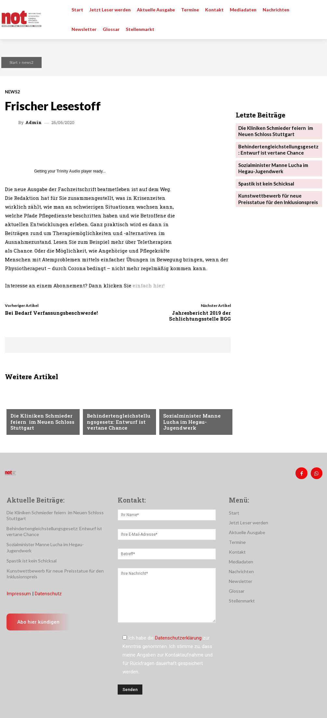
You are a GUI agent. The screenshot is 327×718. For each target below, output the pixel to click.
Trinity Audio (68, 171)
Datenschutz (48, 592)
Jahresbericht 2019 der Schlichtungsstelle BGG (200, 316)
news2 (27, 62)
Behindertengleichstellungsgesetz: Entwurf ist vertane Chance (118, 423)
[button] (317, 10)
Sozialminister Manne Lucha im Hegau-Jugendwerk (188, 423)
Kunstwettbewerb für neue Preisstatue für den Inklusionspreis (274, 191)
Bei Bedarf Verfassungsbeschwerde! (51, 313)
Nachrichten (25, 407)
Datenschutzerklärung (178, 636)
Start (13, 62)
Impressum (19, 592)
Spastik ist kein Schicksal (264, 177)
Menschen (98, 407)
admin (33, 122)
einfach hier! (148, 285)
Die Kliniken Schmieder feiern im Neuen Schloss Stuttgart (38, 423)
